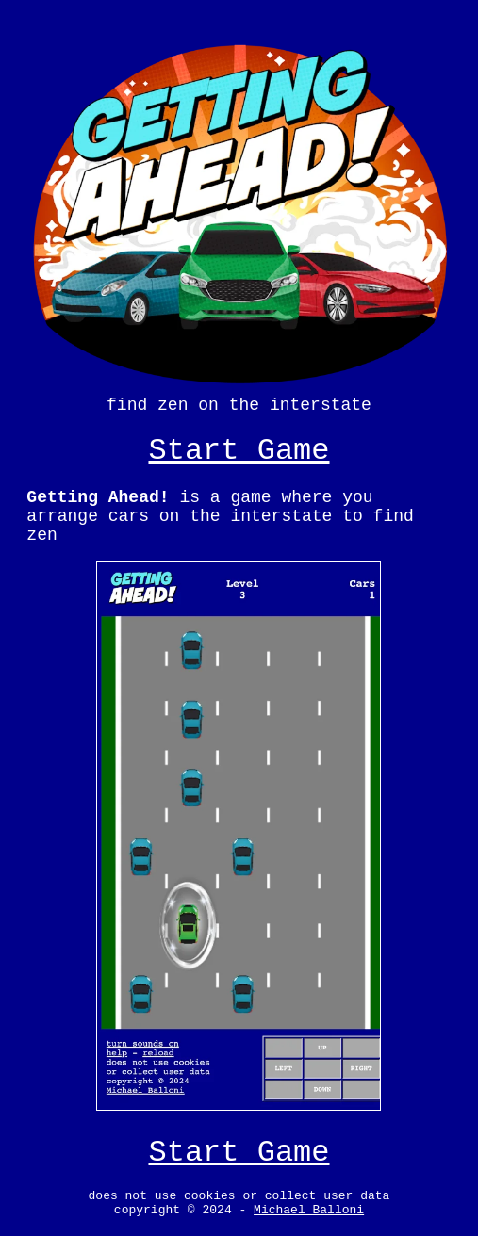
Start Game (238, 441)
